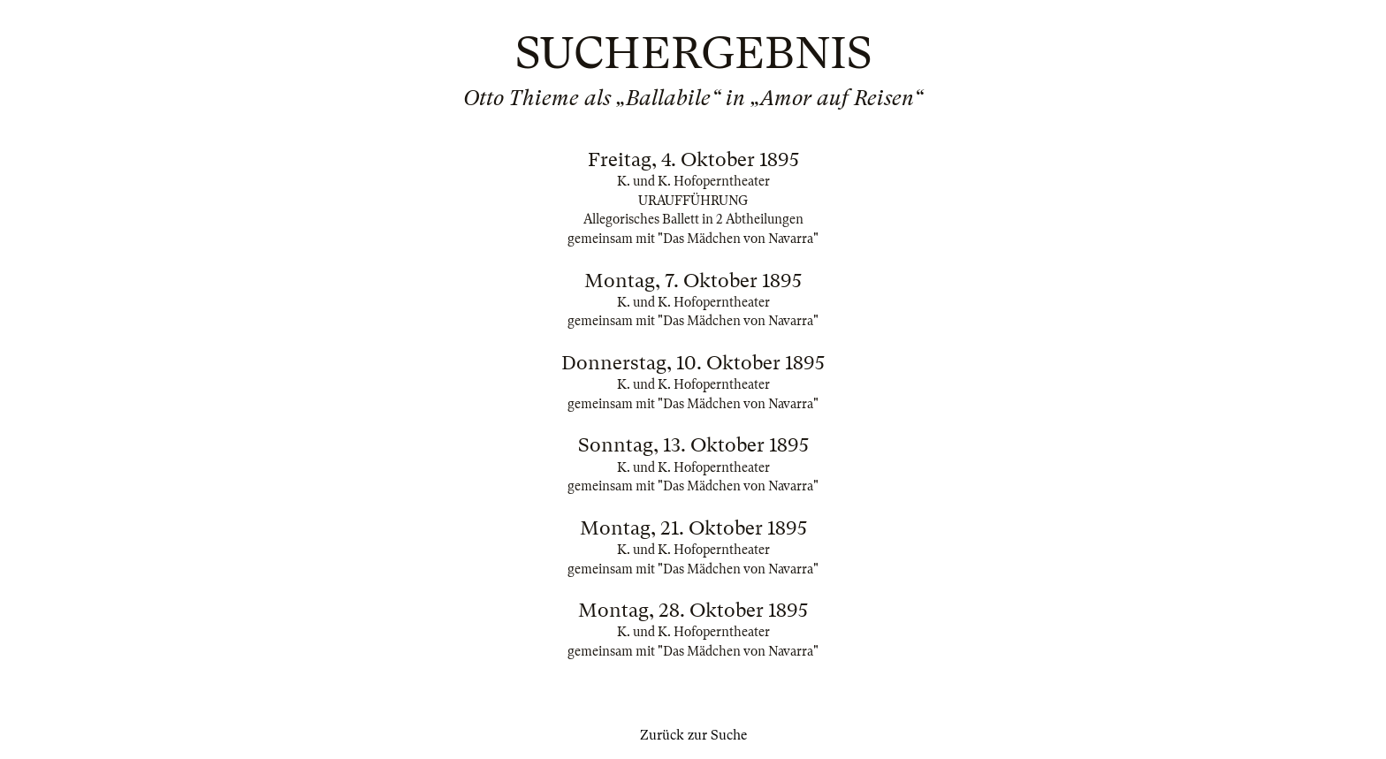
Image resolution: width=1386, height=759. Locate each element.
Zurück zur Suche (693, 735)
